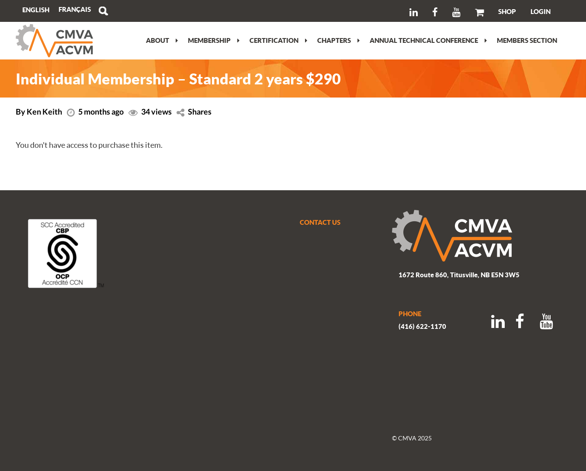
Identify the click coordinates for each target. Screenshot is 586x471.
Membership (213, 40)
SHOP (507, 11)
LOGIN (541, 11)
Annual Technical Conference (428, 40)
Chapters (338, 40)
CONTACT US (320, 222)
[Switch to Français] (75, 9)
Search (103, 10)
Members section (527, 40)
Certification (278, 40)
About (162, 40)
